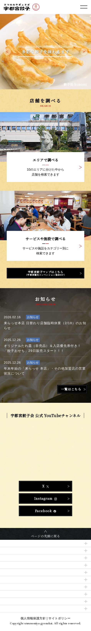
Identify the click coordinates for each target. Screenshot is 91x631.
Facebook (45, 511)
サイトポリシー (59, 618)
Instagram (45, 498)
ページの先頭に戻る (45, 536)
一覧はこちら (71, 389)
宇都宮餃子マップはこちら (45, 273)
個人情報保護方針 (33, 618)
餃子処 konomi (75, 84)
